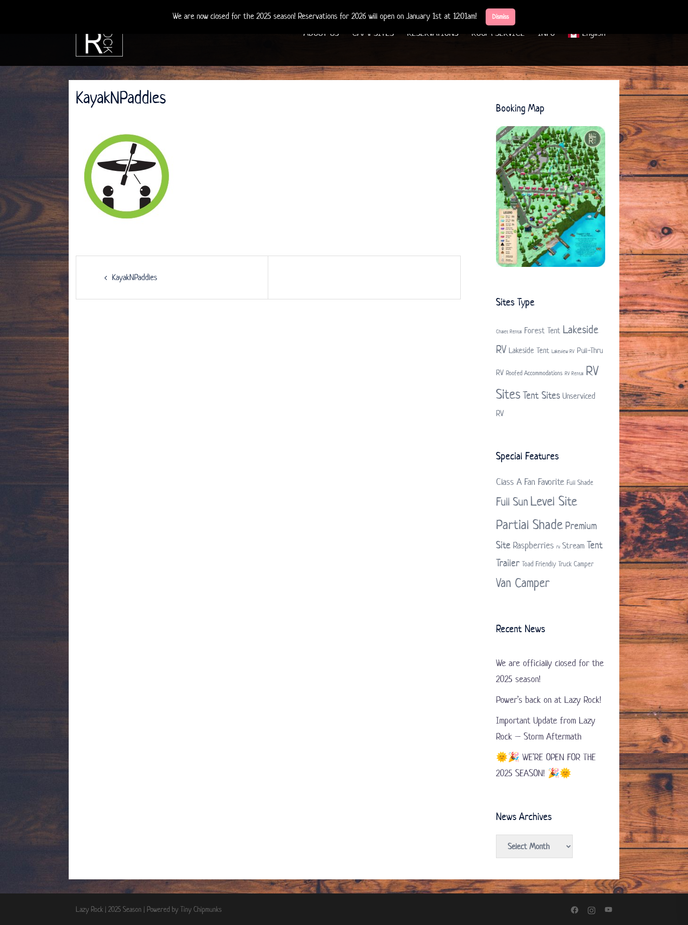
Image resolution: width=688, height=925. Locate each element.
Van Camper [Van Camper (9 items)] (523, 582)
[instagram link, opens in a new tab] (591, 909)
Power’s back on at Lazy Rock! (548, 700)
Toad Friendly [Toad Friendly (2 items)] (539, 563)
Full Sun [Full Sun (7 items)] (512, 501)
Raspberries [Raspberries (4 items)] (533, 545)
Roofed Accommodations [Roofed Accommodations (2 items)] (534, 373)
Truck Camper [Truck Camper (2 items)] (575, 563)
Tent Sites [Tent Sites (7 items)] (541, 395)
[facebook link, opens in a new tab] (574, 909)
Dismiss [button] (500, 17)
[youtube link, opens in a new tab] (608, 909)
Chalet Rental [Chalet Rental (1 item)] (509, 331)
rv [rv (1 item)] (558, 546)
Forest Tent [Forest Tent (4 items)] (542, 330)
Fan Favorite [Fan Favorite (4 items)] (544, 482)
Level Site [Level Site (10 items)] (553, 501)
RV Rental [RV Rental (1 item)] (574, 373)
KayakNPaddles (134, 277)
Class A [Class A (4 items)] (509, 482)
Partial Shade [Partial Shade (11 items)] (529, 524)
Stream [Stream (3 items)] (573, 545)
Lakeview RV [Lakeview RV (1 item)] (563, 351)
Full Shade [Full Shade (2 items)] (580, 482)
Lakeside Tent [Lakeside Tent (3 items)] (529, 350)
